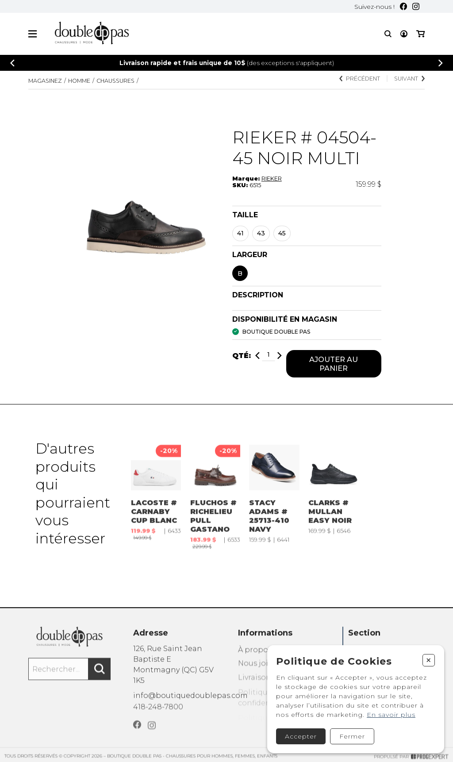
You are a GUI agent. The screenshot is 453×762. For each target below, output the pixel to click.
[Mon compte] (403, 34)
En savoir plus (391, 715)
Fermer (352, 736)
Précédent (359, 78)
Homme (79, 80)
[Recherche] (388, 34)
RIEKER (271, 178)
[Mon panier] (420, 34)
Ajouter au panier (333, 364)
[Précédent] (12, 63)
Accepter (301, 736)
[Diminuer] (257, 355)
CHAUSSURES (115, 80)
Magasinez (45, 80)
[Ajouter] (279, 355)
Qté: (241, 355)
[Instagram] (415, 6)
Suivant (409, 78)
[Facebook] (403, 6)
